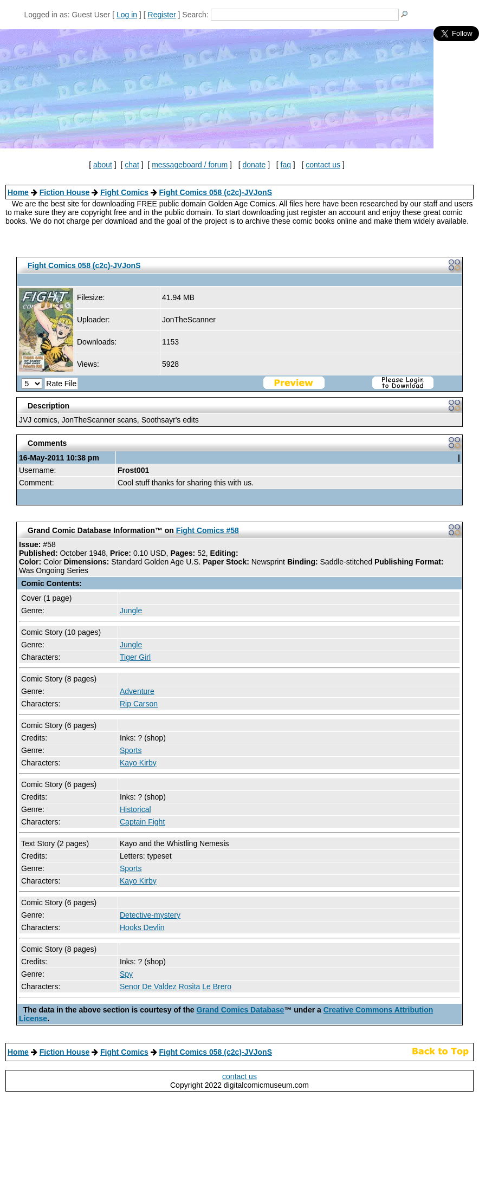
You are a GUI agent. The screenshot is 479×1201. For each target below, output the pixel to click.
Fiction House (65, 192)
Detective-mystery (150, 915)
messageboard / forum (190, 164)
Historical (135, 809)
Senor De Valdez (148, 986)
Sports (130, 750)
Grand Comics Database (240, 1009)
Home (18, 192)
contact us (323, 164)
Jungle (131, 610)
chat (132, 164)
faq (286, 164)
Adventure (137, 691)
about (102, 164)
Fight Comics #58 (207, 530)
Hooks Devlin (142, 927)
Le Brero (216, 986)
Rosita (189, 986)
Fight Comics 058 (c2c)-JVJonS (215, 192)
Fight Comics (124, 192)
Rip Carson (139, 703)
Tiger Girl (135, 657)
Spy (126, 974)
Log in (126, 14)
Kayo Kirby (138, 762)
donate (254, 164)
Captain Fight (142, 821)
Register (162, 14)
